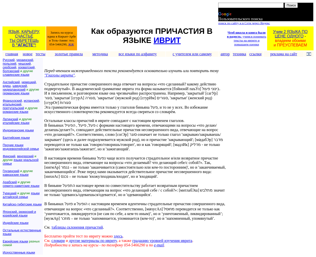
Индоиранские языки (18, 130)
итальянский (12, 104)
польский (9, 63)
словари (58, 240)
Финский (9, 156)
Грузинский (11, 171)
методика (100, 54)
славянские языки (16, 75)
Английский (11, 82)
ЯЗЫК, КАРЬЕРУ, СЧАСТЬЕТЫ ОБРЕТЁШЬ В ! (24, 38)
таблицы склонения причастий (77, 227)
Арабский (10, 182)
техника (239, 54)
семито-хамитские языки (21, 186)
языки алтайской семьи (21, 195)
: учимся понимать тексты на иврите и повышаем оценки (246, 38)
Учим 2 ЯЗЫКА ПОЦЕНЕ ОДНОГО (290, 34)
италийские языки (16, 123)
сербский (9, 67)
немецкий (28, 82)
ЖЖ (71, 44)
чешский (24, 63)
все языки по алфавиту (137, 54)
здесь (118, 236)
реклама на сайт (283, 54)
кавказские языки (16, 175)
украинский (24, 60)
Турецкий (10, 193)
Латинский (10, 119)
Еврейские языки (15, 241)
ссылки (255, 54)
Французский (12, 100)
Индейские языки (15, 223)
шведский (20, 86)
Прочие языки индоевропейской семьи (21, 147)
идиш (7, 86)
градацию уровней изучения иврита (162, 240)
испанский (31, 100)
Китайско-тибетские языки (22, 204)
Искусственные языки (19, 252)
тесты (40, 54)
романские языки (15, 112)
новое (27, 54)
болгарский (11, 71)
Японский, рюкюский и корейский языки (19, 213)
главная (11, 54)
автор (225, 54)
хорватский (26, 67)
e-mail (159, 245)
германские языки (16, 93)
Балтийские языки (16, 137)
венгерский (25, 156)
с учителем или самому (192, 54)
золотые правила (69, 54)
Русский (9, 60)
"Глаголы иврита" (59, 75)
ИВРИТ (167, 40)
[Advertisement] (92, 14)
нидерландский (14, 89)
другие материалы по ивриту (93, 240)
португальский (13, 108)
